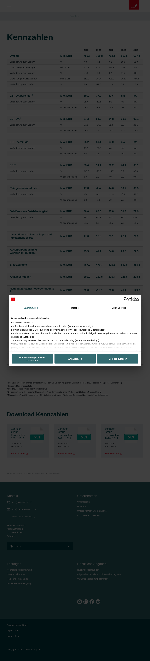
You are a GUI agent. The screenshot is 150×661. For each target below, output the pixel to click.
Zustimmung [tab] (31, 307)
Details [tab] (75, 307)
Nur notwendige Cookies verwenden (32, 358)
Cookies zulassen (118, 359)
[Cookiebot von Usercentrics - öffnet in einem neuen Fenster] (126, 299)
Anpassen (75, 359)
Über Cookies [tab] (119, 307)
